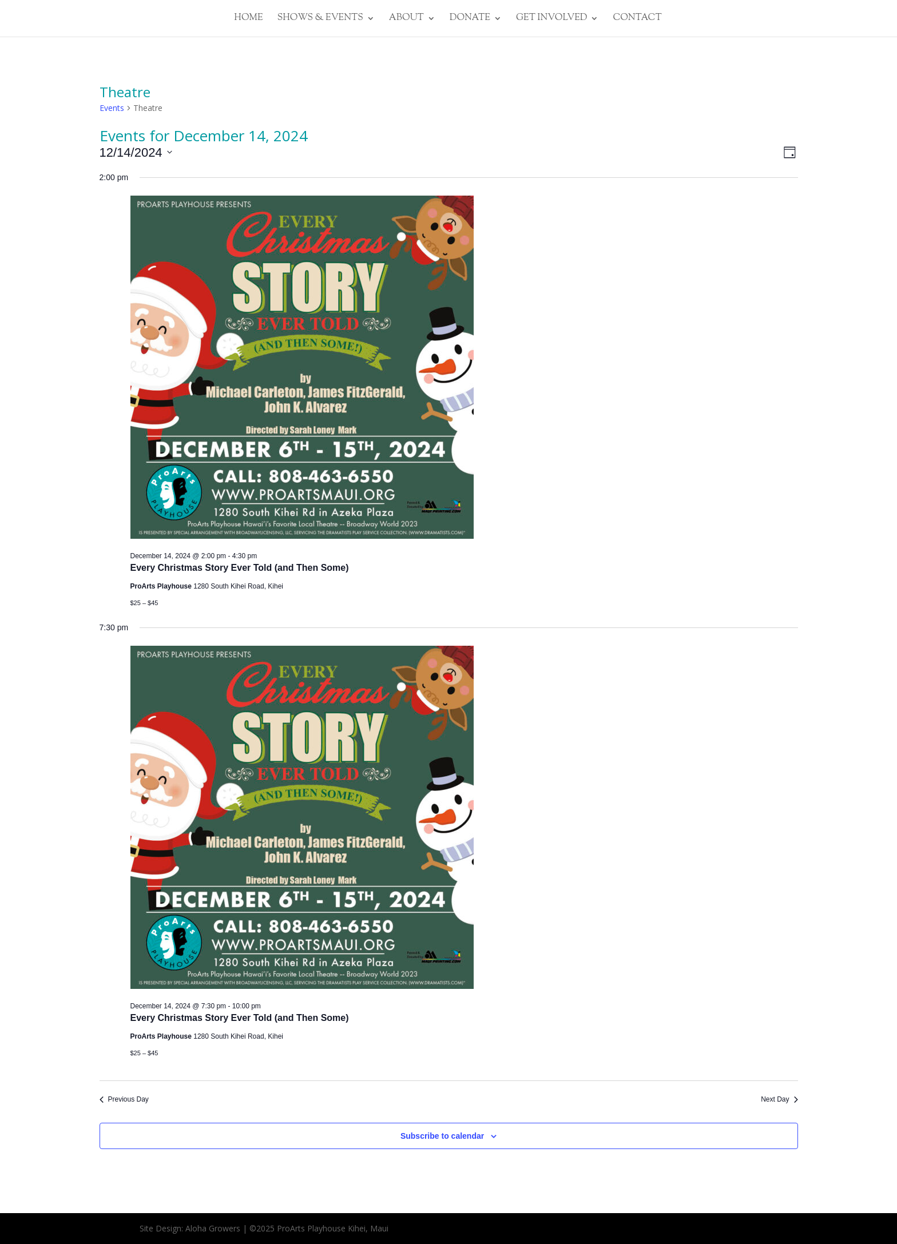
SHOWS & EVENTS (320, 19)
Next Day (779, 1099)
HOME (248, 19)
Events (112, 107)
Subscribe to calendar (442, 1135)
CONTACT (637, 19)
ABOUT (406, 19)
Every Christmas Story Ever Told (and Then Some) (239, 568)
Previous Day (124, 1099)
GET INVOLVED (552, 19)
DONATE (470, 19)
